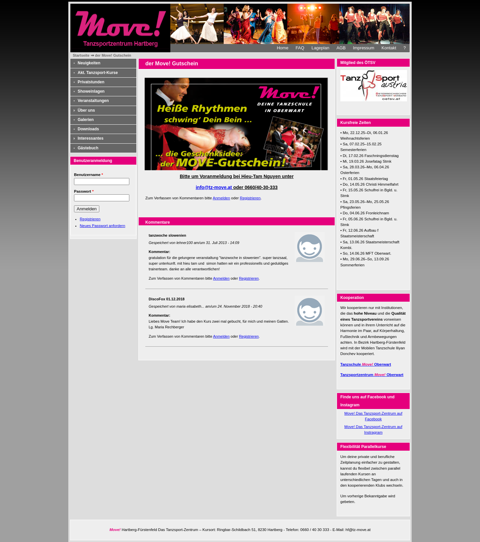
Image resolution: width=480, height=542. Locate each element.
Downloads (88, 129)
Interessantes (90, 138)
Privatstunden (91, 82)
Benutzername (88, 175)
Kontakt (389, 47)
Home (282, 47)
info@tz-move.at (214, 187)
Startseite (81, 55)
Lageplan (320, 47)
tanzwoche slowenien (167, 235)
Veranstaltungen (93, 100)
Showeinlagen (91, 91)
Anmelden (221, 198)
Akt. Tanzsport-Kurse (98, 72)
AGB (341, 47)
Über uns (86, 110)
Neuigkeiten (89, 63)
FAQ (300, 47)
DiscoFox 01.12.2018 (167, 299)
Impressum (363, 47)
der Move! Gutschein (113, 55)
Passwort (84, 191)
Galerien (86, 119)
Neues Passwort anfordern (102, 226)
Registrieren (90, 219)
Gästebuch (88, 148)
